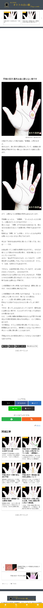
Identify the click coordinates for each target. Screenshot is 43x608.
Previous (1, 18)
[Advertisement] (21, 52)
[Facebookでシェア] (21, 403)
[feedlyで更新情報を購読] (11, 419)
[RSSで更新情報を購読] (31, 419)
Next (42, 18)
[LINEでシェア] (14, 408)
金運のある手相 (32, 346)
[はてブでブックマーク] (34, 403)
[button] (28, 408)
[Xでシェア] (8, 403)
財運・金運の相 (20, 346)
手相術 (4, 346)
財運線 (11, 346)
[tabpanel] (12, 18)
